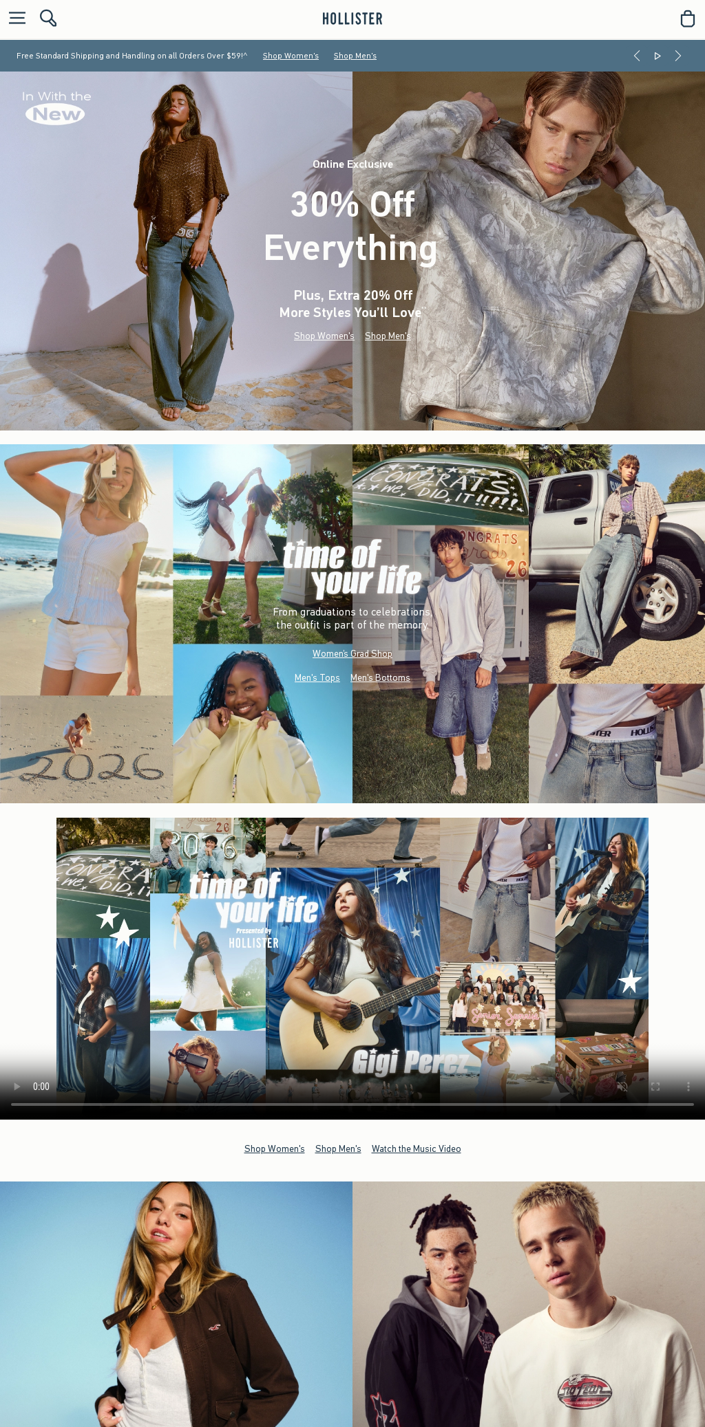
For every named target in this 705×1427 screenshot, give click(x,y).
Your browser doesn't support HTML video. (352, 969)
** (424, 309)
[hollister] (352, 18)
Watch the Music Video (416, 1148)
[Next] (678, 55)
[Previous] (637, 55)
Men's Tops (317, 677)
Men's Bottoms (380, 677)
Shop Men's (355, 55)
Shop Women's (291, 55)
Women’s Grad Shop (352, 653)
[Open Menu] (14, 19)
